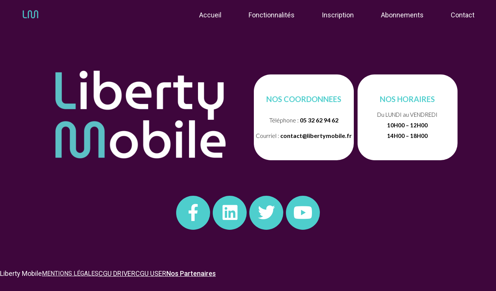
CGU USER (150, 273)
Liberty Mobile (21, 273)
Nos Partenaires (191, 273)
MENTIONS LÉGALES (70, 273)
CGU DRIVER (116, 273)
